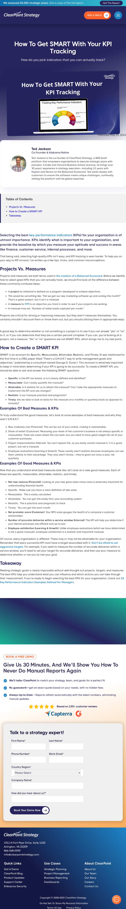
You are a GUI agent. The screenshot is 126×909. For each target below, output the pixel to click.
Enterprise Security (15, 886)
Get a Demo (11, 869)
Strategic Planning (55, 869)
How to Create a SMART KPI (25, 211)
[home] (22, 15)
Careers (89, 882)
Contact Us (91, 886)
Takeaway (15, 215)
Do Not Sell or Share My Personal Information (64, 903)
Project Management (56, 873)
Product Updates (14, 877)
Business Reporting (56, 877)
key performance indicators (50, 235)
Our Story (90, 877)
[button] (118, 15)
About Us (90, 869)
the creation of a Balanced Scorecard (79, 275)
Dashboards (51, 882)
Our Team (90, 873)
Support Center (13, 882)
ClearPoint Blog (13, 873)
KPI (27, 304)
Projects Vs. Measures (22, 206)
